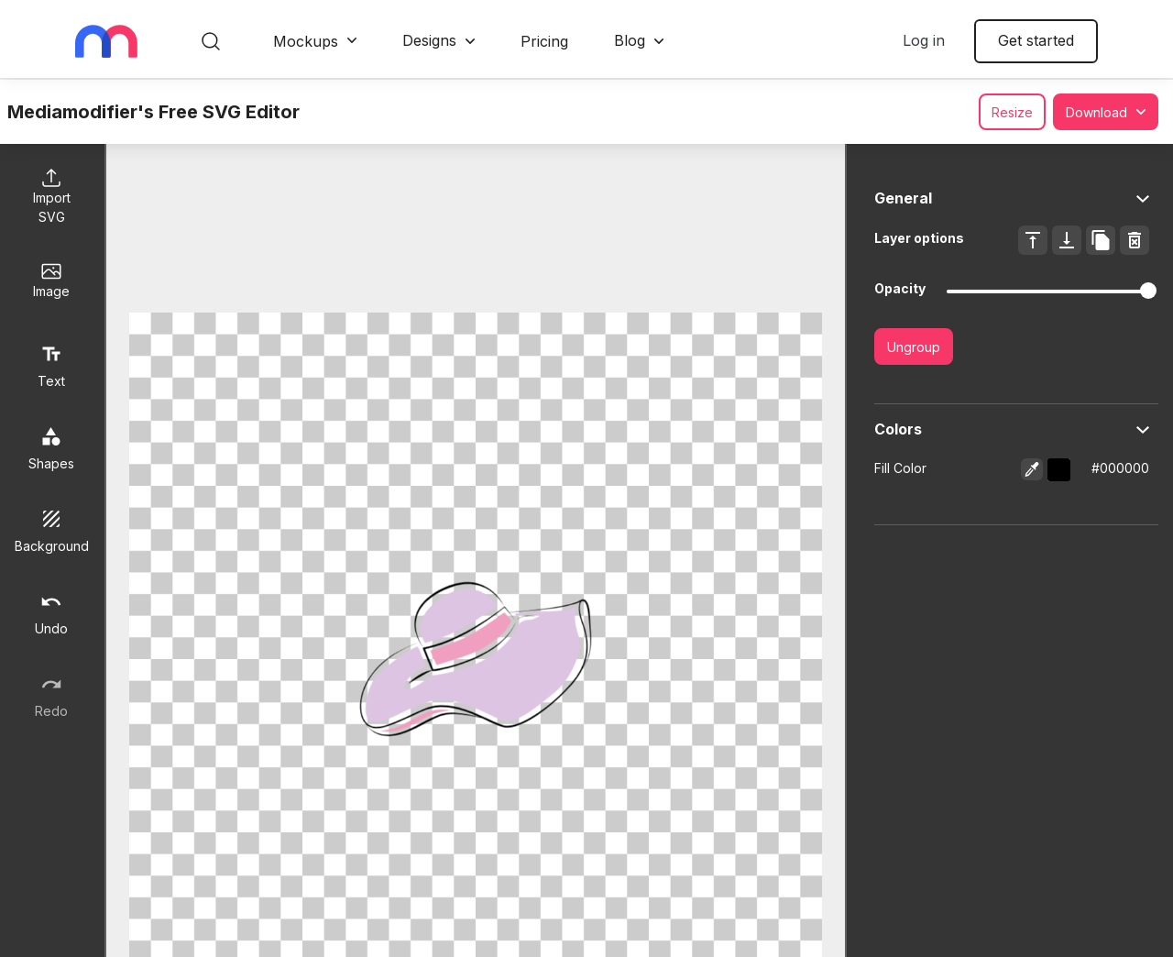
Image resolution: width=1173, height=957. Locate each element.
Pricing (544, 41)
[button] (1058, 469)
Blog (629, 40)
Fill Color (900, 468)
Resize (1012, 112)
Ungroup (913, 347)
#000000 (1120, 468)
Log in (924, 40)
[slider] (1148, 290)
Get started (1036, 40)
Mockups (305, 41)
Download (1096, 112)
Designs (429, 40)
